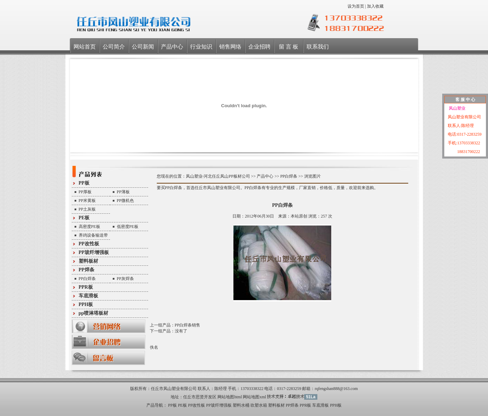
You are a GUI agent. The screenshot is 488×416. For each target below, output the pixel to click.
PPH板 (86, 304)
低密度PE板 (127, 226)
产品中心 (172, 47)
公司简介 (114, 47)
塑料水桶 (241, 405)
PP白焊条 (87, 278)
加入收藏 (375, 6)
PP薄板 (123, 191)
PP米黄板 (87, 200)
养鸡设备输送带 (93, 235)
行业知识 (201, 47)
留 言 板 (288, 47)
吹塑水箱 (258, 405)
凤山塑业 (456, 108)
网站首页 (85, 47)
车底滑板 (88, 295)
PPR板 (86, 287)
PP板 (84, 183)
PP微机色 (125, 200)
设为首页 (356, 6)
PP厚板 (85, 191)
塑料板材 (88, 261)
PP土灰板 (87, 209)
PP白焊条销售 (187, 325)
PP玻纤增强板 (94, 252)
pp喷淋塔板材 (94, 313)
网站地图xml (254, 396)
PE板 (84, 217)
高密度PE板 (89, 226)
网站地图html (229, 396)
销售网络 (230, 47)
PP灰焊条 (125, 278)
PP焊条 (86, 269)
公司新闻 (143, 47)
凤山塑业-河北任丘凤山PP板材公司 (218, 176)
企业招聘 (259, 47)
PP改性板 (89, 243)
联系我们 (318, 47)
